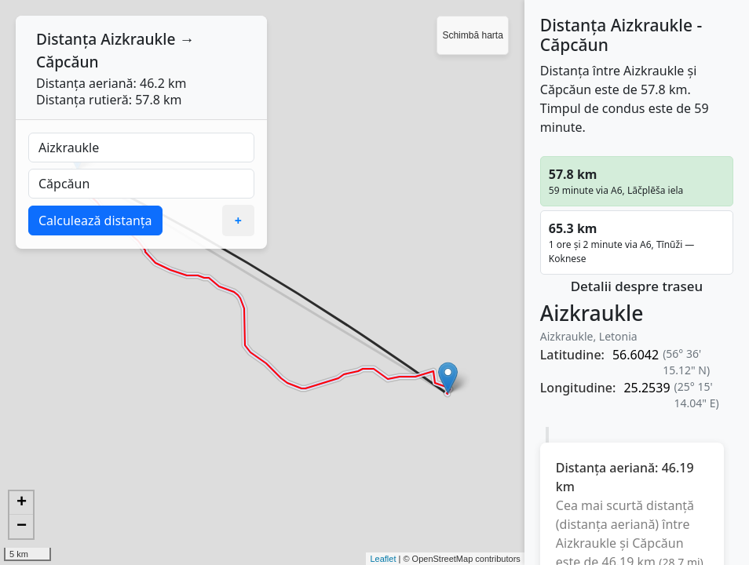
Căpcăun (67, 61)
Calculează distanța (95, 220)
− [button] (21, 526)
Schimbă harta (472, 35)
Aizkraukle (137, 38)
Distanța (66, 38)
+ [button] (21, 503)
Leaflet (383, 558)
